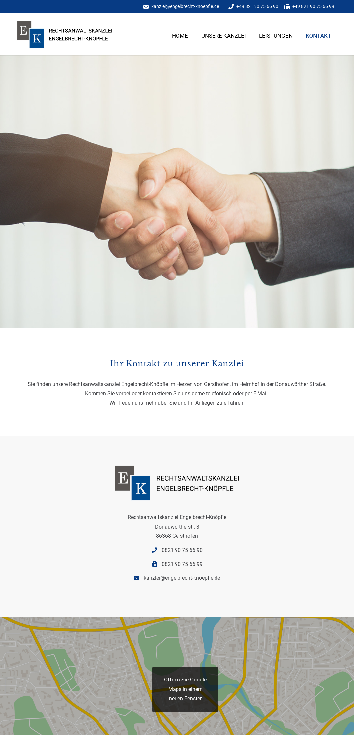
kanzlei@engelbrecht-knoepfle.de (185, 6)
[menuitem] (180, 45)
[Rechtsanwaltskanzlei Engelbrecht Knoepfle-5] (74, 42)
